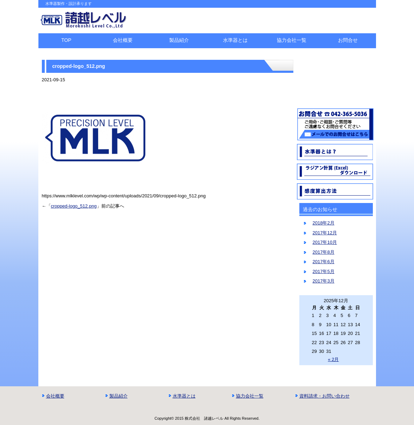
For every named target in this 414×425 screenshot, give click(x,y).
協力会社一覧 (291, 40)
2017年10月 (325, 242)
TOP (66, 40)
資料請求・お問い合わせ (324, 396)
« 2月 (333, 359)
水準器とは (235, 40)
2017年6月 (324, 261)
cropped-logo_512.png (74, 206)
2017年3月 (324, 281)
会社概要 (123, 40)
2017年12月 (325, 232)
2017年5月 (324, 271)
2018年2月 (324, 223)
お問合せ (348, 40)
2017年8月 (324, 252)
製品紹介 (179, 40)
